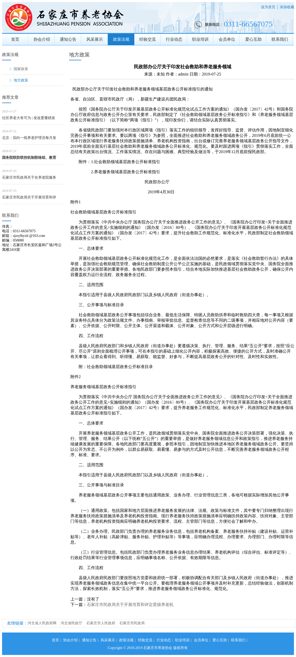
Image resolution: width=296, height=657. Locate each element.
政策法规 (121, 39)
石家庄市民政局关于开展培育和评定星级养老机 (130, 604)
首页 (15, 39)
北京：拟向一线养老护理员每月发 (29, 138)
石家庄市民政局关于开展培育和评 (29, 197)
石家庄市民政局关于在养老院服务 (29, 177)
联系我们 (280, 39)
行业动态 (174, 39)
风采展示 (94, 39)
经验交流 (147, 39)
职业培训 (200, 39)
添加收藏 (287, 7)
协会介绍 (42, 39)
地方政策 (21, 80)
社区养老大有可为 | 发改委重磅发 (28, 118)
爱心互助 (253, 39)
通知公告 (68, 39)
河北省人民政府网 (42, 623)
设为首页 (268, 7)
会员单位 (227, 39)
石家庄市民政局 (132, 623)
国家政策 (21, 69)
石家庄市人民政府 (100, 623)
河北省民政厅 (71, 623)
